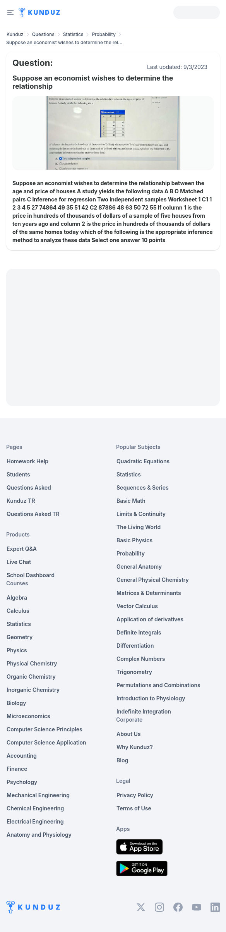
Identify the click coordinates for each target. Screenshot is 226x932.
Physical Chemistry (32, 663)
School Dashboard (31, 575)
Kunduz (15, 34)
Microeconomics (28, 716)
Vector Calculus (137, 606)
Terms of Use (133, 808)
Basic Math (131, 500)
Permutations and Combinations (158, 685)
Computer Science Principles (44, 729)
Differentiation (135, 645)
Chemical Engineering (35, 808)
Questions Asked (29, 487)
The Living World (138, 527)
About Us (128, 734)
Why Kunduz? (134, 747)
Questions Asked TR (33, 514)
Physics (17, 650)
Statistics (73, 34)
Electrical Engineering (35, 821)
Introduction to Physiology (150, 698)
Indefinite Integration (143, 711)
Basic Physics (134, 540)
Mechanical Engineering (38, 795)
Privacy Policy (134, 795)
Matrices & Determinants (148, 593)
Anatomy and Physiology (39, 834)
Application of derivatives (149, 619)
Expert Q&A (22, 548)
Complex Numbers (140, 658)
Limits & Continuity (141, 514)
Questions (43, 34)
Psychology (22, 782)
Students (18, 474)
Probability (103, 34)
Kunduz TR (21, 500)
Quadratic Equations (143, 461)
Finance (17, 768)
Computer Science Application (46, 742)
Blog (122, 760)
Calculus (18, 610)
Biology (16, 703)
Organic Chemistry (31, 676)
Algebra (17, 597)
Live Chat (19, 562)
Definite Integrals (138, 632)
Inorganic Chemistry (33, 689)
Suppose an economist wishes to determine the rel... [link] (64, 42)
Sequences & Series (142, 487)
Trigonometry (134, 672)
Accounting (22, 755)
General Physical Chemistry (152, 579)
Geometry (20, 637)
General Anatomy (139, 566)
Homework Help (27, 461)
